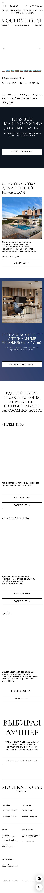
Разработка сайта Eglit (29, 881)
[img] (39, 878)
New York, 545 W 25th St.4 (8, 846)
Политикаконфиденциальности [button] (10, 865)
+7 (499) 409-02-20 (10, 810)
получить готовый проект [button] (22, 364)
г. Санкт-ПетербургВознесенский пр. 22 (9, 841)
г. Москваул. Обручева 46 (8, 836)
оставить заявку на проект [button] (22, 761)
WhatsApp (30, 136)
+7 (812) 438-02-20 (10, 816)
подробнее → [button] (22, 505)
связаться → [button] (22, 263)
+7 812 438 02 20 (10, 6)
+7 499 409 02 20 (33, 6)
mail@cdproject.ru (28, 810)
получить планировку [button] (21, 152)
